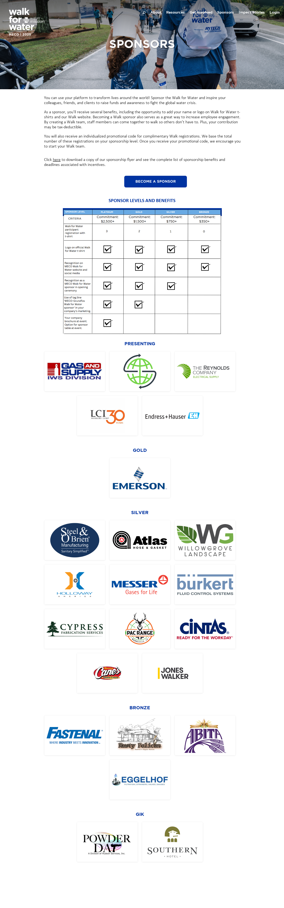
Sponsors (225, 12)
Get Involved (201, 12)
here (57, 160)
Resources (175, 12)
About (155, 12)
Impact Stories (252, 12)
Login (275, 12)
